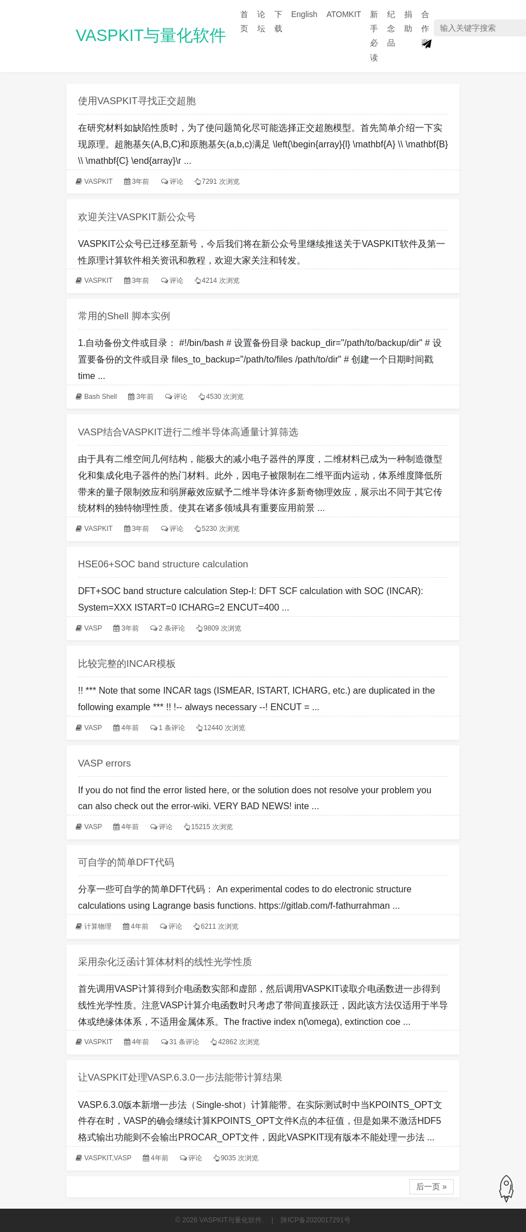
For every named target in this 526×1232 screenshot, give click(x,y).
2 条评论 (172, 628)
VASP (93, 628)
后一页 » (431, 1186)
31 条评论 (185, 1042)
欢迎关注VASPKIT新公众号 (137, 217)
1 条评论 (172, 728)
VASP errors (104, 763)
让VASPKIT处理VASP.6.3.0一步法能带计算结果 (180, 1077)
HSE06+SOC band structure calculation (163, 564)
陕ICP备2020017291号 (316, 1220)
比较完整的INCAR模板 (127, 663)
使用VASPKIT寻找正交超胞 (137, 101)
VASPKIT (98, 182)
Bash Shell (100, 397)
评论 (176, 182)
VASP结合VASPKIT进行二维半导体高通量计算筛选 (188, 432)
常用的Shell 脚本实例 (124, 316)
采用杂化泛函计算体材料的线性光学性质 (165, 962)
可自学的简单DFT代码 (126, 862)
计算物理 (98, 926)
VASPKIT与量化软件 (151, 35)
